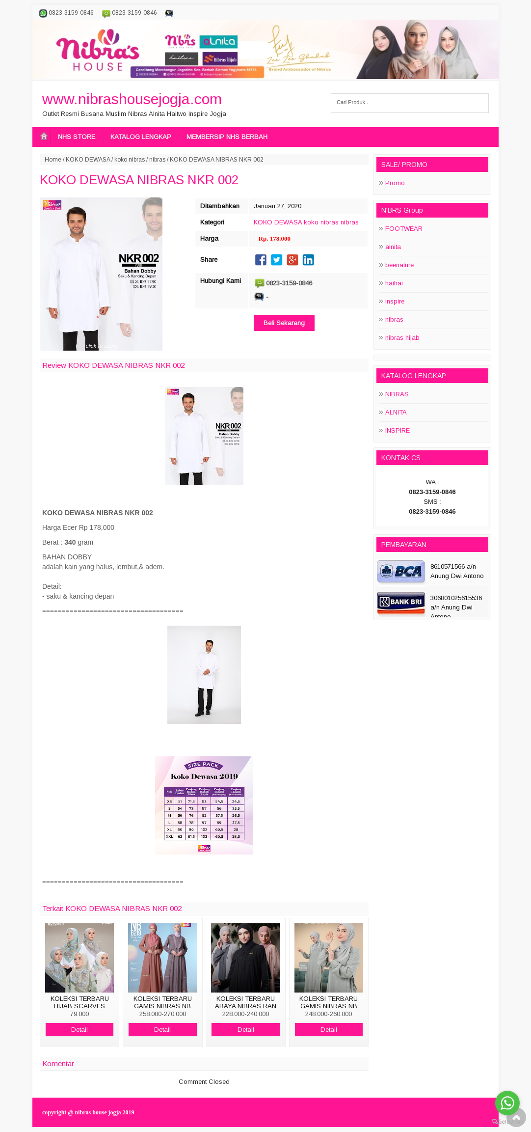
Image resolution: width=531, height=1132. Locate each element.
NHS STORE (76, 136)
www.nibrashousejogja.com (132, 99)
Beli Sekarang (284, 323)
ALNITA (396, 412)
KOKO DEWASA (88, 159)
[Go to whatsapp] (507, 1103)
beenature (399, 265)
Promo (395, 183)
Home (53, 159)
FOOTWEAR (404, 228)
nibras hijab (402, 337)
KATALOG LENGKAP (140, 136)
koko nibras (129, 159)
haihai (394, 283)
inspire (394, 301)
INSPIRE (397, 430)
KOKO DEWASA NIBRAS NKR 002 (139, 179)
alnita (393, 246)
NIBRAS (397, 394)
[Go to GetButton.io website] (507, 1122)
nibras (157, 159)
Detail (79, 1029)
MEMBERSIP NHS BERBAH (226, 136)
